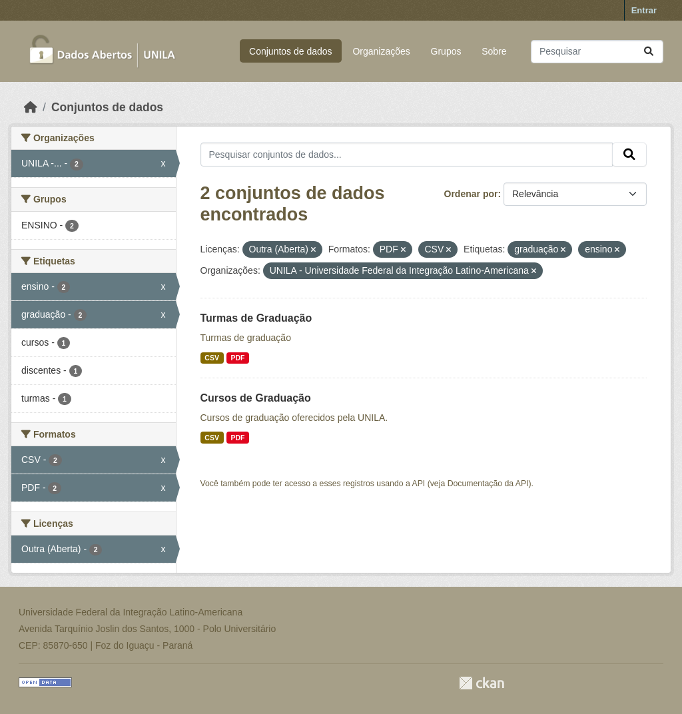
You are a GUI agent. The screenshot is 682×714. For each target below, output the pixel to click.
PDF (237, 358)
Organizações (381, 51)
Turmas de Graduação (256, 318)
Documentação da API (488, 483)
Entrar (644, 10)
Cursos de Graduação (255, 398)
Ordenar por (471, 193)
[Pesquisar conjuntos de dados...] (597, 51)
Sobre (494, 51)
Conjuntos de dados (290, 51)
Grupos (446, 51)
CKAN (481, 683)
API (419, 483)
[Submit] (648, 51)
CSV (211, 358)
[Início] (30, 107)
